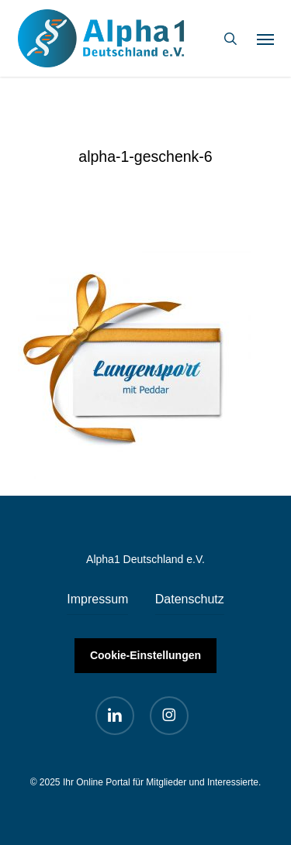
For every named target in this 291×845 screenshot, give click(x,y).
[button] (265, 38)
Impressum (97, 599)
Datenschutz (189, 599)
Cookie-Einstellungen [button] (145, 655)
